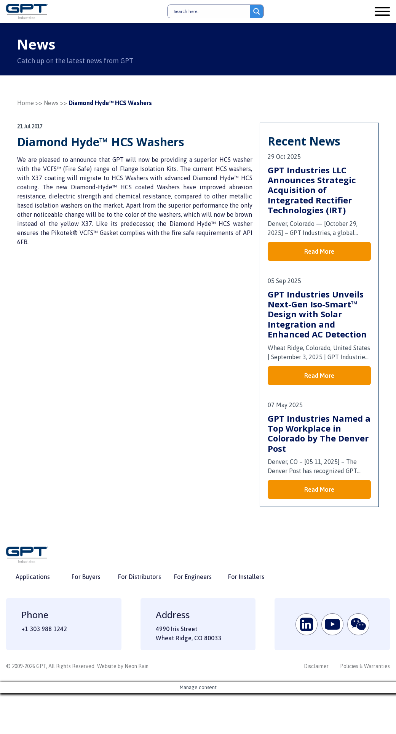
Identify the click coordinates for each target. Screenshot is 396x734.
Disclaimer (316, 666)
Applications (33, 576)
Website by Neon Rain (122, 666)
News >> (55, 102)
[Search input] (211, 11)
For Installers (246, 576)
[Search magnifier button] (256, 11)
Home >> (29, 102)
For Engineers (193, 576)
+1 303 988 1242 (44, 628)
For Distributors (139, 576)
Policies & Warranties (365, 666)
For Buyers (86, 576)
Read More (319, 251)
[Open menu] (382, 11)
